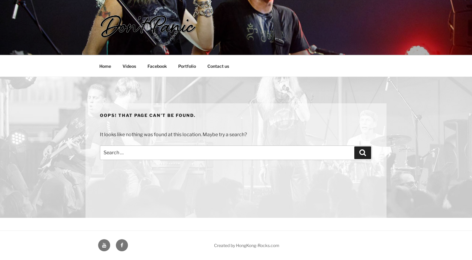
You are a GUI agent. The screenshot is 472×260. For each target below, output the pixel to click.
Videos (129, 66)
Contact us (218, 66)
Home (105, 66)
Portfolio (187, 66)
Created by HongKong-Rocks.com (246, 245)
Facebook (157, 66)
